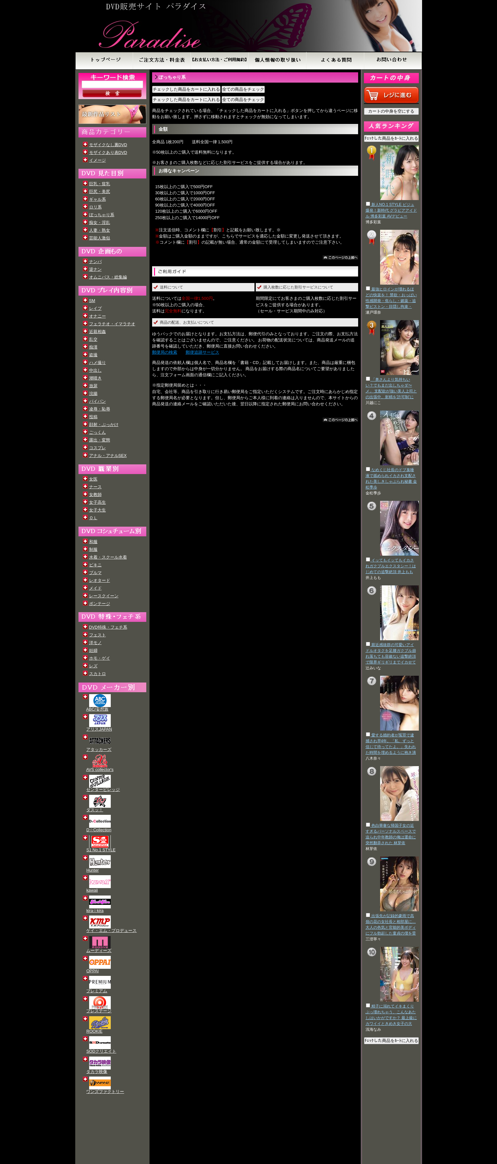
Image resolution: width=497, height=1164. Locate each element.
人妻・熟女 (99, 230)
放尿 (93, 385)
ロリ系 (95, 207)
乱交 (93, 339)
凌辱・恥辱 (99, 409)
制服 (93, 549)
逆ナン (95, 269)
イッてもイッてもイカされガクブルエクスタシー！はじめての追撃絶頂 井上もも (391, 566)
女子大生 (97, 510)
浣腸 (93, 393)
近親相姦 (97, 331)
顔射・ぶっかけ (104, 424)
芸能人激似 (99, 238)
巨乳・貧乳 (99, 183)
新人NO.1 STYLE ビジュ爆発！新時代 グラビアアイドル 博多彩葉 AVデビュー (391, 210)
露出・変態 (99, 440)
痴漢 (93, 347)
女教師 (95, 494)
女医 (93, 479)
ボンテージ (99, 603)
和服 (93, 541)
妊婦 (93, 650)
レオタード (99, 580)
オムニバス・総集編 (108, 277)
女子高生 (97, 502)
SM (92, 300)
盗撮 (93, 354)
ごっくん (97, 432)
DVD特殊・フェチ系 (108, 627)
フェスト (97, 635)
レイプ (95, 308)
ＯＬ (93, 517)
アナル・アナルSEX (108, 455)
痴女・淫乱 (99, 222)
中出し (95, 370)
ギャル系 (97, 199)
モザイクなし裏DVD (108, 144)
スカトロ (97, 673)
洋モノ (95, 642)
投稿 (93, 416)
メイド (95, 588)
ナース (95, 486)
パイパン (97, 401)
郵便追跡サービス (202, 352)
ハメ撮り (97, 362)
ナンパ (95, 261)
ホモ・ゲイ (99, 658)
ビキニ (95, 564)
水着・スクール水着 (108, 557)
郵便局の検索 (164, 352)
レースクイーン (104, 595)
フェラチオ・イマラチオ (112, 323)
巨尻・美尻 (99, 191)
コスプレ (97, 447)
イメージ (97, 160)
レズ (93, 665)
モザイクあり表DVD (108, 152)
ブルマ (95, 572)
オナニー (97, 316)
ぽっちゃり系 (101, 214)
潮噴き (95, 378)
